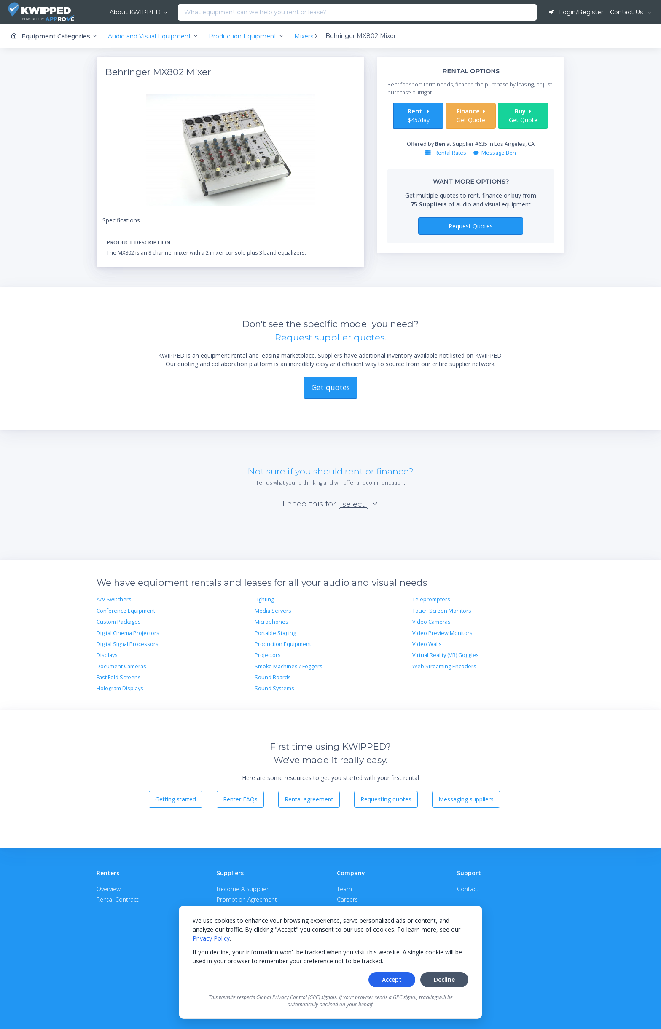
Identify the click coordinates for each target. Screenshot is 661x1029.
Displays (107, 655)
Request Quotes (471, 226)
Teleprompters (431, 599)
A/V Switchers (114, 599)
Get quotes (331, 387)
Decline (444, 979)
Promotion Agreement (247, 899)
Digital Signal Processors (128, 644)
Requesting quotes (385, 799)
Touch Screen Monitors (441, 610)
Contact (467, 888)
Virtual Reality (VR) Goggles (445, 655)
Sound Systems (274, 688)
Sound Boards (273, 677)
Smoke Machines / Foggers (288, 666)
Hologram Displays (120, 688)
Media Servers (273, 610)
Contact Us (627, 12)
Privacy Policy (211, 938)
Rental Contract (118, 899)
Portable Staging (275, 632)
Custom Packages (119, 621)
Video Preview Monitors (442, 632)
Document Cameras (121, 666)
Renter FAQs (240, 799)
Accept (392, 979)
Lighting (264, 599)
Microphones (271, 621)
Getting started (175, 799)
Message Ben (494, 152)
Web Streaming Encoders (444, 666)
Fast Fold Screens (119, 677)
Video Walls (427, 644)
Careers (347, 899)
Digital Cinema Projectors (128, 632)
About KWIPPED (130, 12)
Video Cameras (431, 621)
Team (344, 888)
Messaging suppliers (466, 799)
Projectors (268, 655)
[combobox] (175, 12)
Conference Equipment (126, 610)
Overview (109, 888)
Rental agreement (309, 799)
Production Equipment (283, 644)
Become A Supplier (243, 888)
